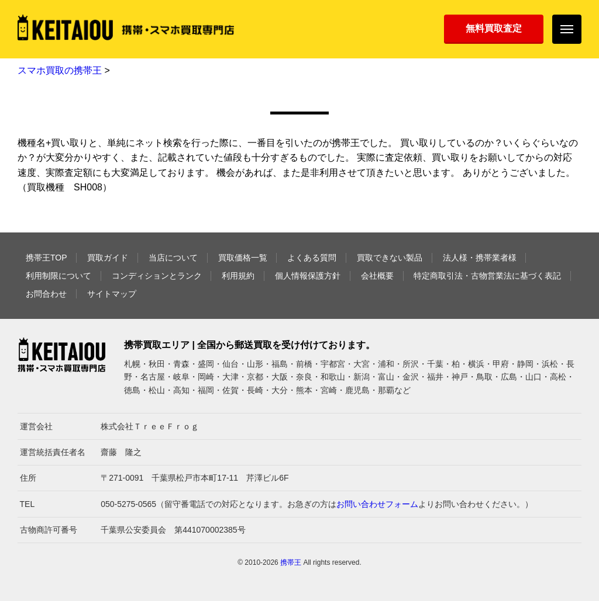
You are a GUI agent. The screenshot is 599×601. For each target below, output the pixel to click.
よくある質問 (311, 257)
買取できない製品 (389, 257)
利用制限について (58, 275)
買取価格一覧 (242, 257)
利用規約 (238, 275)
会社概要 (377, 275)
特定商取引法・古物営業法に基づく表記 (487, 275)
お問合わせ (46, 293)
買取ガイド (107, 257)
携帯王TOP (46, 257)
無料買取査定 (494, 28)
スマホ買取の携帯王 (60, 70)
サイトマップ (111, 293)
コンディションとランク (157, 275)
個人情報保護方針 (307, 275)
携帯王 (290, 562)
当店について (173, 257)
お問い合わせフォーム (377, 504)
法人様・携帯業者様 (480, 257)
